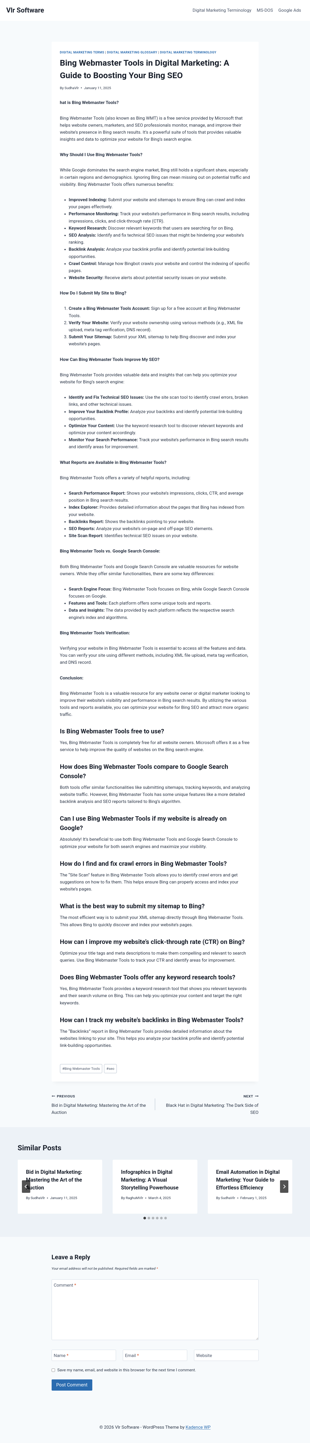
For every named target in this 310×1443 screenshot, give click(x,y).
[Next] (284, 1186)
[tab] (144, 1218)
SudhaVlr (72, 88)
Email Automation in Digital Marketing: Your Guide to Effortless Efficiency (248, 1180)
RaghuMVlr (134, 1198)
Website (204, 1355)
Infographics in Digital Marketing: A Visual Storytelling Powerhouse (149, 1180)
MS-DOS (265, 10)
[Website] (226, 1355)
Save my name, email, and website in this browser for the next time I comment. (126, 1370)
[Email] (155, 1355)
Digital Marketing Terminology (222, 10)
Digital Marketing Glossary (132, 52)
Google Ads (289, 10)
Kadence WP (198, 1427)
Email (132, 1355)
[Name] (84, 1355)
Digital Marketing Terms (82, 52)
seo (110, 1068)
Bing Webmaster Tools (81, 1068)
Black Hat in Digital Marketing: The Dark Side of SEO (209, 1103)
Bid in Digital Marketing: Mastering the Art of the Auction (101, 1103)
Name (61, 1355)
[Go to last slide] (26, 1186)
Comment (65, 1285)
